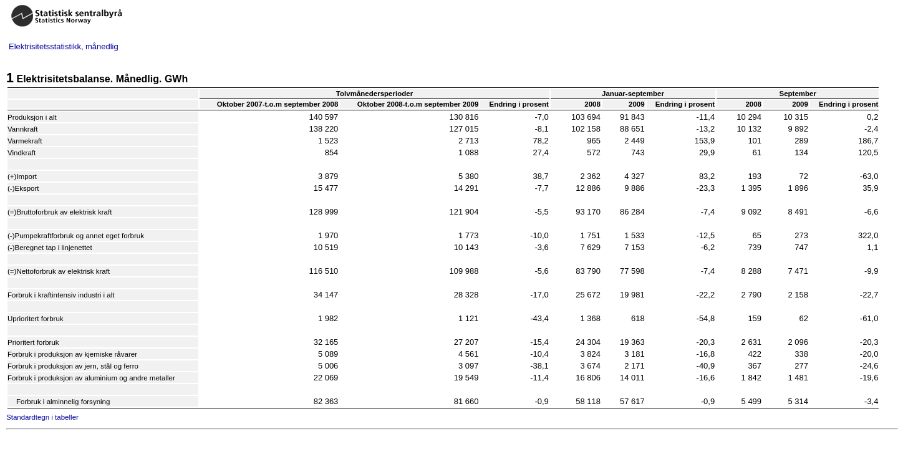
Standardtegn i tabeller (42, 417)
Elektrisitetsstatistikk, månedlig (63, 46)
